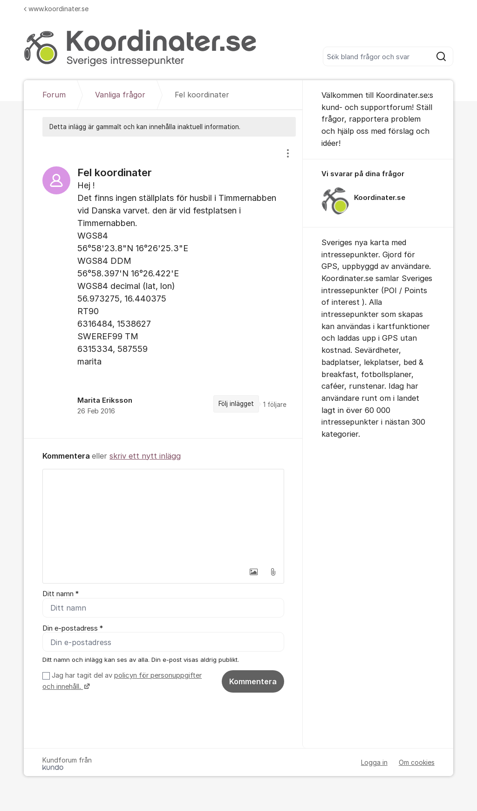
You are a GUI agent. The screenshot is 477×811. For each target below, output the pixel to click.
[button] (253, 572)
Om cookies (417, 765)
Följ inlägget (236, 403)
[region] (163, 287)
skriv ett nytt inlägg (145, 455)
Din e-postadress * (72, 629)
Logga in (374, 765)
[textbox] (163, 516)
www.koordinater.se (56, 9)
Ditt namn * (60, 594)
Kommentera (253, 684)
